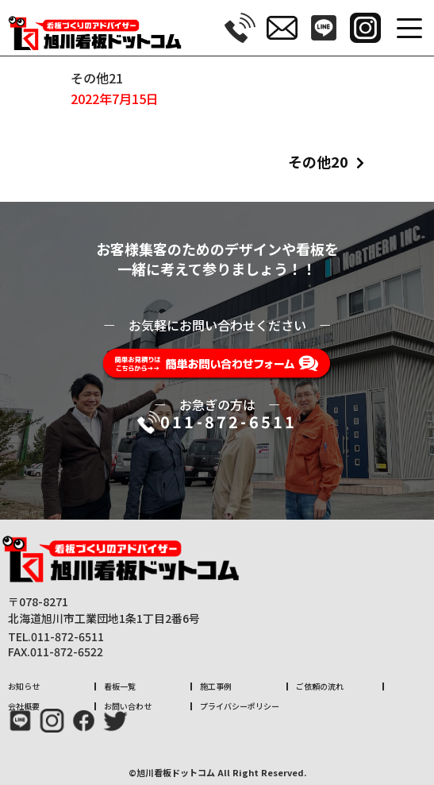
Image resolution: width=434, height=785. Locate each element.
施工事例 (216, 686)
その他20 (318, 161)
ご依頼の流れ (320, 686)
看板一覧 (120, 686)
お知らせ (24, 686)
